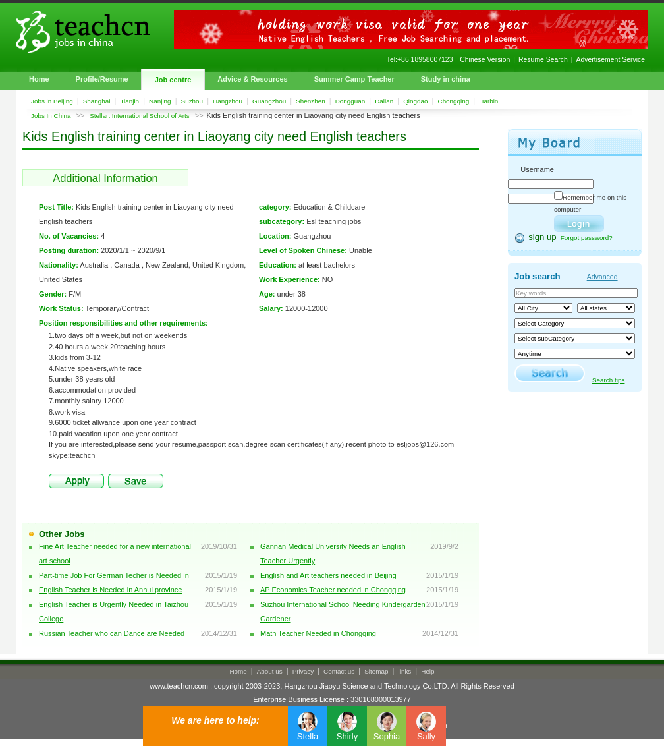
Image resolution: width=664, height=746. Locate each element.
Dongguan (350, 101)
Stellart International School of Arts (140, 115)
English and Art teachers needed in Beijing (328, 575)
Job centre (173, 80)
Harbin (488, 101)
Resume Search (543, 59)
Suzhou (192, 101)
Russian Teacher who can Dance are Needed (111, 633)
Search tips (608, 380)
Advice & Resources (252, 79)
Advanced (602, 277)
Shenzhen (310, 101)
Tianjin (129, 101)
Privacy (303, 671)
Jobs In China (50, 115)
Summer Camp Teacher (354, 79)
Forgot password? (587, 237)
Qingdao (415, 101)
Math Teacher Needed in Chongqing (318, 633)
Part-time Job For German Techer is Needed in (114, 575)
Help (427, 671)
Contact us (338, 671)
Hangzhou (227, 101)
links (405, 671)
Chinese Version (485, 59)
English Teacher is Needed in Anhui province (110, 590)
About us (270, 671)
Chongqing (454, 101)
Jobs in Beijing (52, 101)
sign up (542, 237)
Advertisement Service (610, 59)
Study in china (445, 79)
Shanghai (97, 101)
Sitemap (376, 671)
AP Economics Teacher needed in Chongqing (333, 590)
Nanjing (160, 101)
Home (39, 79)
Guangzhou (269, 101)
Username (537, 169)
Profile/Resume (102, 79)
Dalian (384, 101)
